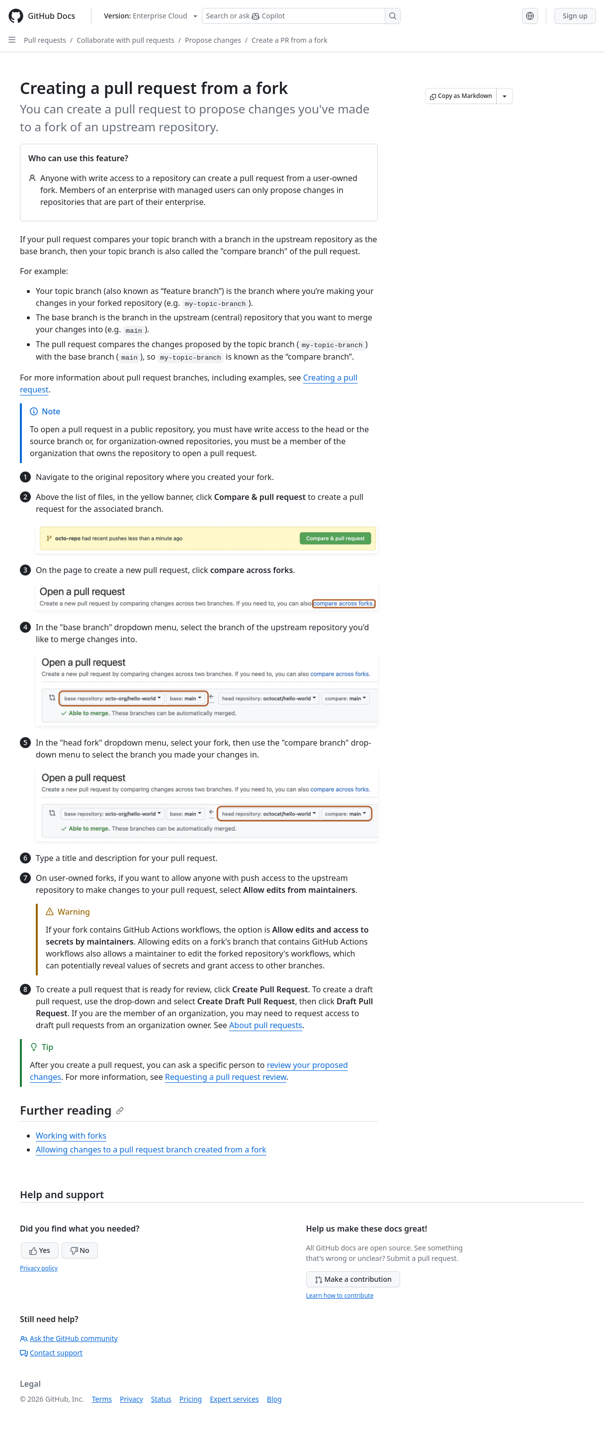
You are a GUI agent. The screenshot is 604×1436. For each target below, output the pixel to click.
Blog (274, 1399)
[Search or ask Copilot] (301, 16)
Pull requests (45, 40)
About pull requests (265, 1025)
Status (161, 1399)
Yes (39, 1250)
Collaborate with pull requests (125, 40)
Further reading (72, 1110)
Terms (102, 1399)
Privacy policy (39, 1268)
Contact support (51, 1352)
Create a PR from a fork (290, 40)
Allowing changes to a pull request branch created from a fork (151, 1149)
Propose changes (213, 40)
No (79, 1250)
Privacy (131, 1399)
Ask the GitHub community (69, 1338)
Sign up (575, 15)
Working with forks (71, 1135)
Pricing (190, 1399)
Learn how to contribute (340, 1295)
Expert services (234, 1399)
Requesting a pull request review (225, 1076)
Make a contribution (353, 1279)
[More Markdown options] (504, 96)
